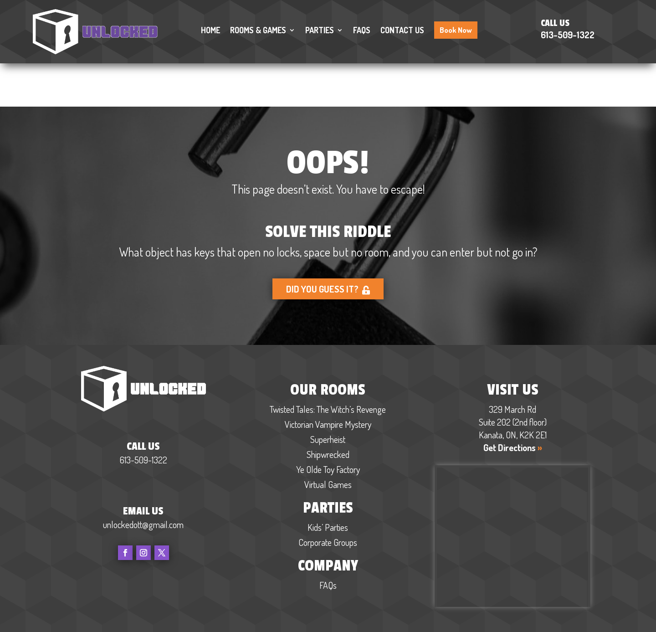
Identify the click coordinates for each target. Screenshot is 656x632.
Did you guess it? (328, 246)
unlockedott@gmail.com (143, 481)
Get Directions (512, 405)
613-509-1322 (567, 35)
